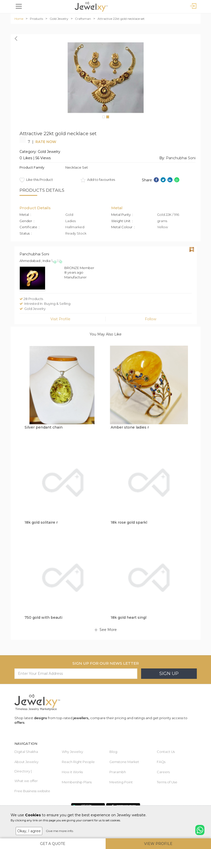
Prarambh (117, 772)
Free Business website (32, 791)
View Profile (158, 843)
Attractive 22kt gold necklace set (121, 19)
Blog (113, 752)
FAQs (161, 762)
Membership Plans (77, 782)
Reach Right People (78, 762)
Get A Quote (52, 843)
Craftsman (83, 19)
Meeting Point (121, 782)
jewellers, (81, 718)
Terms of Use (167, 782)
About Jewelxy (26, 762)
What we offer (26, 781)
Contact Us (166, 752)
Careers (163, 772)
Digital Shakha (26, 752)
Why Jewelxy (72, 752)
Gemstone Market (124, 762)
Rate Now (45, 141)
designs (40, 718)
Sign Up (169, 673)
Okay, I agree (29, 831)
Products (36, 19)
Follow (150, 319)
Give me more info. (60, 831)
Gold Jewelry (59, 19)
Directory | (23, 771)
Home (18, 19)
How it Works (72, 772)
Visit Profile (60, 319)
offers (19, 722)
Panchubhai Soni (181, 158)
